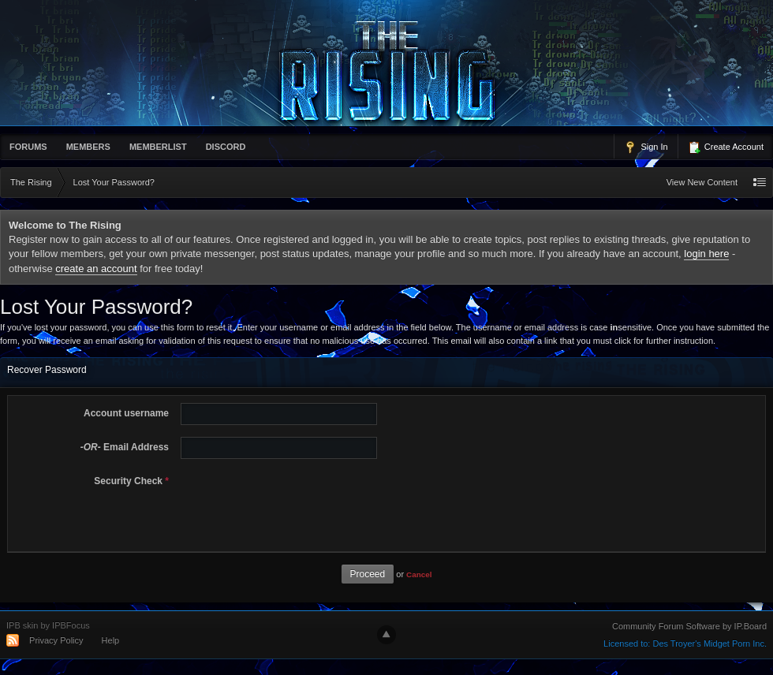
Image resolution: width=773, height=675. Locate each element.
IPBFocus (71, 625)
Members (88, 146)
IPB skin (22, 625)
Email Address (124, 447)
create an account (95, 268)
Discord (226, 146)
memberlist (158, 146)
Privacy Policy (56, 640)
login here (706, 253)
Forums (28, 146)
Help (111, 640)
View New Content (702, 182)
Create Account (726, 147)
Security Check (131, 481)
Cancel (418, 574)
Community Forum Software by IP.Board (689, 626)
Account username (126, 413)
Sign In (645, 147)
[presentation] (295, 501)
